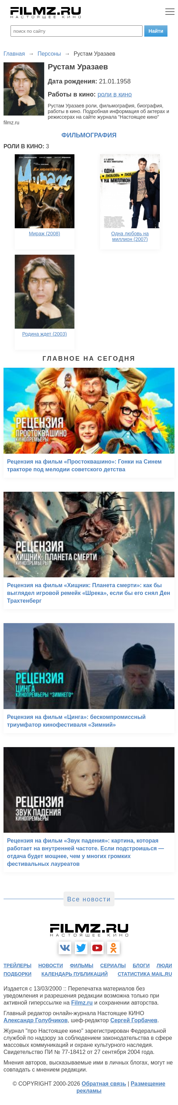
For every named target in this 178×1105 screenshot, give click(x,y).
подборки (18, 974)
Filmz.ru (82, 1003)
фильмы (81, 965)
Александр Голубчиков (36, 1020)
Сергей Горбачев (133, 1020)
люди (164, 965)
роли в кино (115, 94)
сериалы (113, 965)
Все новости (89, 899)
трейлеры (18, 965)
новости (50, 965)
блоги (141, 965)
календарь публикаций (74, 974)
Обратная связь (103, 1084)
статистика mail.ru (145, 974)
